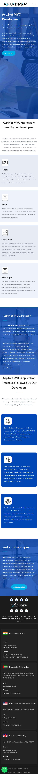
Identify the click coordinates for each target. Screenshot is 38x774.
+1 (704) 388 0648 (15, 725)
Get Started (8, 53)
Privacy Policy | (12, 772)
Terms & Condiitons (23, 772)
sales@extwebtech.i (9, 750)
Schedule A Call (19, 587)
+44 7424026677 (15, 759)
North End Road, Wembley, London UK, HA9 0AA (18, 742)
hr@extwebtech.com (9, 645)
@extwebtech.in (11, 718)
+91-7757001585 (14, 657)
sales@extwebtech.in (9, 686)
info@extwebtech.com (10, 647)
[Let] (19, 87)
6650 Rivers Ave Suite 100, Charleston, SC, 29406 (18, 709)
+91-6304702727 (16, 655)
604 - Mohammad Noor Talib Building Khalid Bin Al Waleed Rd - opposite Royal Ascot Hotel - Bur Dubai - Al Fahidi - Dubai (19, 675)
